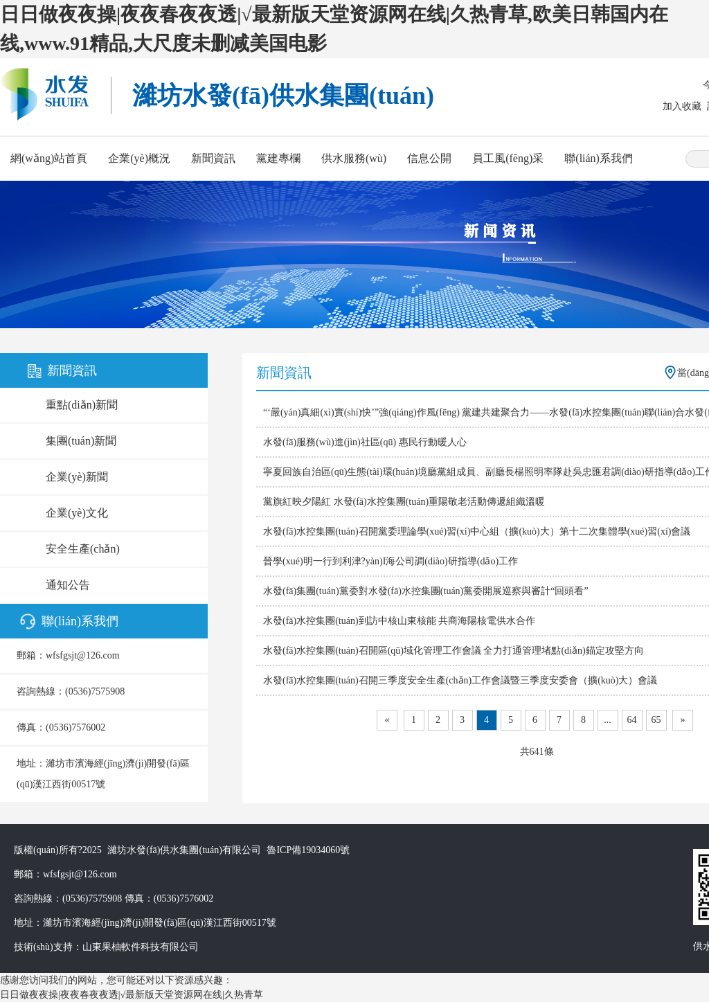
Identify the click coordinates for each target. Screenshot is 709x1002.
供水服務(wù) (353, 158)
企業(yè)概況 (139, 158)
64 (632, 720)
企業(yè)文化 (77, 513)
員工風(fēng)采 (508, 158)
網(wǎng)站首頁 (48, 158)
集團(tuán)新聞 (81, 441)
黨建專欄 (278, 158)
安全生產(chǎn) (83, 549)
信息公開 (429, 158)
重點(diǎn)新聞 (82, 405)
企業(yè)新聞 (77, 477)
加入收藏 (682, 106)
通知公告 (68, 585)
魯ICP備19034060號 (308, 850)
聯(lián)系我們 (598, 158)
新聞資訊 (213, 158)
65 (656, 720)
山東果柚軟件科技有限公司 (140, 947)
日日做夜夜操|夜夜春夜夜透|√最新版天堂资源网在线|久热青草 (131, 995)
